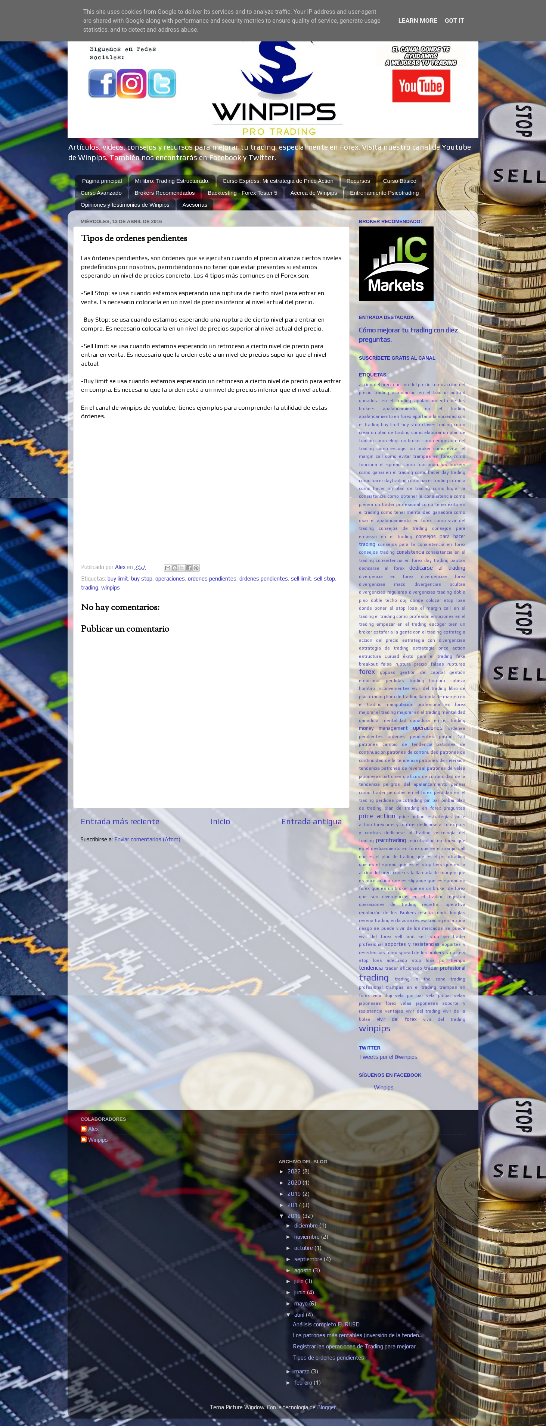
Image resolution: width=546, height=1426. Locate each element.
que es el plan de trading (387, 856)
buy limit (118, 578)
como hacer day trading (440, 472)
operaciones (170, 578)
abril (300, 1314)
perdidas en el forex (409, 792)
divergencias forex (443, 576)
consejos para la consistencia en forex (421, 544)
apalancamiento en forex (385, 416)
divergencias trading (430, 592)
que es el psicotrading (440, 856)
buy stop (141, 578)
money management (383, 728)
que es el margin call (443, 848)
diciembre (306, 1225)
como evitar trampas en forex (418, 456)
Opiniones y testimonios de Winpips (125, 204)
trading (89, 587)
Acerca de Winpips (313, 193)
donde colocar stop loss (437, 600)
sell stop (324, 578)
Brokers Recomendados (165, 193)
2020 (295, 1182)
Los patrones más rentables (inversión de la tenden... (357, 1335)
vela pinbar (438, 995)
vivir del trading (444, 1019)
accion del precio (376, 384)
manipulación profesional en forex (425, 704)
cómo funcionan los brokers (434, 464)
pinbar (448, 800)
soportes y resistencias (412, 944)
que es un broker (390, 888)
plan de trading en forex (413, 808)
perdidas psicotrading (399, 800)
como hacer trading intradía (436, 480)
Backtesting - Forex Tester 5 (242, 193)
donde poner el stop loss (388, 608)
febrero (304, 1382)
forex (367, 671)
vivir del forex (397, 1019)
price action (377, 816)
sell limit (301, 578)
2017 (295, 1205)
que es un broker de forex (438, 888)
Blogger (326, 1407)
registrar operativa (443, 904)
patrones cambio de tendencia (395, 744)
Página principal (102, 181)
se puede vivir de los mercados (408, 928)
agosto (303, 1270)
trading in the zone (420, 979)
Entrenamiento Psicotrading (384, 193)
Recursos (358, 181)
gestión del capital (422, 672)
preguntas (454, 808)
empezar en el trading (401, 624)
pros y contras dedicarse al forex (420, 824)
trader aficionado (403, 968)
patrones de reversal (403, 768)
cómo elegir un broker (398, 440)
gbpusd (387, 672)
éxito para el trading (428, 656)
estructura (370, 656)
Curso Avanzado (101, 193)
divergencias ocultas (440, 584)
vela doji (382, 995)
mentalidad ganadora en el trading (423, 720)
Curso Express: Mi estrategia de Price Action (278, 181)
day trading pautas (444, 560)
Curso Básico (399, 181)
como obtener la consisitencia (419, 496)
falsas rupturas (448, 664)
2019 (295, 1194)
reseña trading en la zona (385, 920)
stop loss (455, 952)
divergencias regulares (383, 592)
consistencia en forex (399, 560)
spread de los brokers (421, 952)
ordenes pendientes (212, 578)
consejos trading (377, 552)
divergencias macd (382, 584)
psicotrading (391, 840)
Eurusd (392, 656)
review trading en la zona (439, 920)
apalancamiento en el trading (424, 408)
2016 (295, 1216)
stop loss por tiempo (438, 960)
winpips (110, 587)
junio (300, 1292)
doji (403, 600)
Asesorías (194, 204)
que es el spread (378, 864)
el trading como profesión (402, 616)
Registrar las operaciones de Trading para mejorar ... (357, 1346)
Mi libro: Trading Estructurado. (172, 181)
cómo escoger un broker (403, 448)
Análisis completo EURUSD (326, 1324)
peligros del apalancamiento (415, 784)
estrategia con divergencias (433, 640)
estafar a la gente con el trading (407, 632)
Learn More (417, 20)
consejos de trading (403, 528)
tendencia (371, 967)
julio (299, 1281)
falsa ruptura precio (404, 664)
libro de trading (402, 696)
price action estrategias (426, 816)
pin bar (431, 800)
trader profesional (444, 968)
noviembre (307, 1236)
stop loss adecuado (383, 960)
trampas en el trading (411, 987)
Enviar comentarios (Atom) (147, 839)
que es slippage (409, 880)
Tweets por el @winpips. (389, 1057)
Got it (454, 20)
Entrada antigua (311, 821)
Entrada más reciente (120, 821)
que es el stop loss (420, 864)
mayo (301, 1303)
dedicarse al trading (437, 568)
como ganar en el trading (386, 472)
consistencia (410, 552)
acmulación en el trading (420, 392)
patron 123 (452, 736)
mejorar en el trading (418, 712)
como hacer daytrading (383, 480)
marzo (302, 1371)
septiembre (309, 1259)
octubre (304, 1248)
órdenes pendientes (263, 578)
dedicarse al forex (381, 568)
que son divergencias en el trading (401, 896)
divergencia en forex (386, 576)
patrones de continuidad (412, 752)
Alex (93, 1129)
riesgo (365, 928)
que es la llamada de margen (425, 872)
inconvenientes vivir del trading (412, 688)
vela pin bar (409, 995)
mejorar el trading (377, 712)
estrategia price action (439, 648)
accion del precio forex (419, 384)
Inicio (220, 821)
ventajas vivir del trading (413, 1011)
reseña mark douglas (441, 912)
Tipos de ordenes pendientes (328, 1357)
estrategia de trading (384, 648)
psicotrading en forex (432, 840)
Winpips (384, 1087)
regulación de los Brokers (387, 912)
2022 (295, 1171)
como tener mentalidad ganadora (416, 512)
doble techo (384, 600)
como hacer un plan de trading (394, 488)
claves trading (437, 424)
